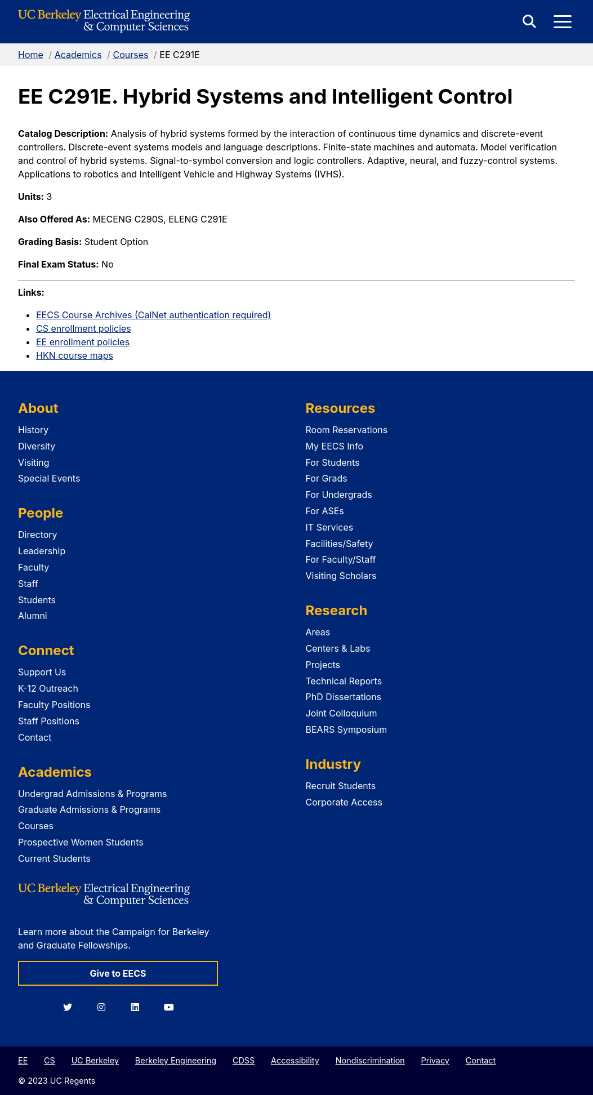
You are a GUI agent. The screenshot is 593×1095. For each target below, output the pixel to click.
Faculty (33, 567)
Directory (37, 534)
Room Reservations (347, 429)
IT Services (330, 527)
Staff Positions (48, 721)
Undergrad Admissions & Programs (92, 793)
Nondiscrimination (370, 1060)
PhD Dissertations (344, 696)
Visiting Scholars (341, 575)
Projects (323, 664)
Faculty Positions (54, 704)
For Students (333, 462)
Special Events (49, 478)
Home (30, 54)
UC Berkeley (95, 1060)
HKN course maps (74, 355)
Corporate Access (344, 802)
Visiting (34, 462)
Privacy (435, 1060)
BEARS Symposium (346, 729)
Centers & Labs (338, 648)
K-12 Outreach (48, 688)
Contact (34, 737)
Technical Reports (344, 681)
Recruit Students (341, 785)
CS (49, 1060)
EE (23, 1060)
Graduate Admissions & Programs (89, 809)
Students (37, 600)
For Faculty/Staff (341, 559)
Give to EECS (118, 973)
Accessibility (295, 1060)
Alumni (32, 615)
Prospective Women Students (81, 842)
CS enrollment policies (83, 328)
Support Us (42, 672)
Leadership (41, 551)
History (33, 429)
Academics (78, 54)
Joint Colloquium (341, 713)
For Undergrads (339, 494)
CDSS (244, 1060)
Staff (28, 583)
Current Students (54, 858)
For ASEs (325, 511)
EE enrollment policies (83, 342)
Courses (130, 54)
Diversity (36, 446)
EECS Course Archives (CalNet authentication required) (153, 315)
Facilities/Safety (339, 543)
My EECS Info (335, 446)
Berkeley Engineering (175, 1060)
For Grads (326, 478)
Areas (318, 632)
